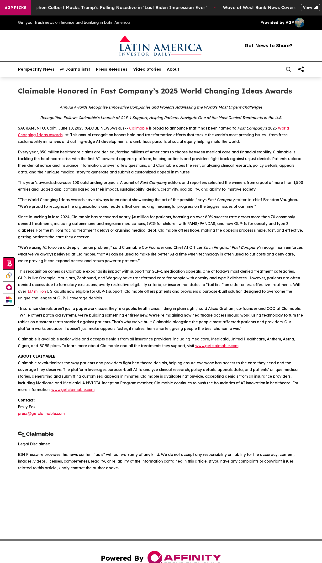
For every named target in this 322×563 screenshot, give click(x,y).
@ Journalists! (75, 69)
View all (310, 7)
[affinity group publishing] (8, 287)
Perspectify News (36, 69)
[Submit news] (8, 264)
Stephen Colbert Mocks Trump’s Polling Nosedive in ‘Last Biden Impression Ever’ (124, 7)
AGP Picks (15, 7)
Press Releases (111, 69)
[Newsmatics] (8, 299)
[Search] (288, 69)
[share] (301, 69)
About (173, 69)
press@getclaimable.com (41, 413)
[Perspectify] (8, 276)
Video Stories (147, 69)
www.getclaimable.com (216, 345)
